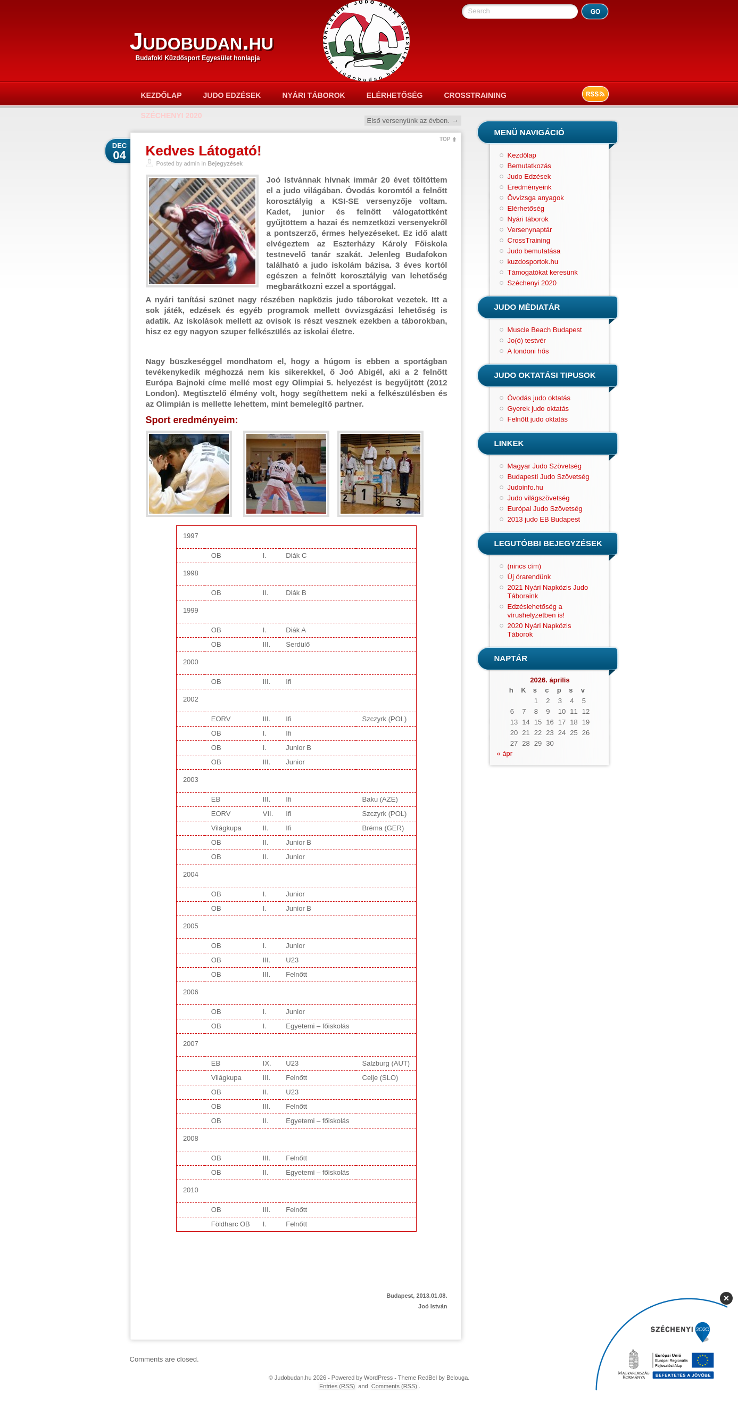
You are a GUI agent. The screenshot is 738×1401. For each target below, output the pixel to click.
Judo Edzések (232, 95)
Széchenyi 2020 (171, 115)
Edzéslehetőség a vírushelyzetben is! (536, 611)
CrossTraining (475, 95)
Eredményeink (530, 187)
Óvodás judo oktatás (539, 398)
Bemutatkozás (529, 166)
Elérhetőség (395, 95)
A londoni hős (528, 351)
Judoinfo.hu (525, 487)
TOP (445, 139)
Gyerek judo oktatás (538, 409)
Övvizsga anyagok (536, 198)
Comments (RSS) (394, 1386)
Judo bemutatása (534, 251)
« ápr (505, 753)
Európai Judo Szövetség (545, 509)
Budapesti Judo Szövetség (549, 477)
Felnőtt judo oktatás (538, 419)
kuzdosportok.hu (533, 262)
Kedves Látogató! (204, 151)
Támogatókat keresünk (543, 272)
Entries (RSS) (337, 1386)
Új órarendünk (529, 577)
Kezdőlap (161, 95)
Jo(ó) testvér (527, 340)
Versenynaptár (530, 230)
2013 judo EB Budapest (544, 519)
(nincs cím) (525, 566)
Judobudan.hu (201, 41)
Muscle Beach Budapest (545, 330)
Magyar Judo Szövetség (545, 466)
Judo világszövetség (539, 498)
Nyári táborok (313, 95)
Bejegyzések (225, 163)
